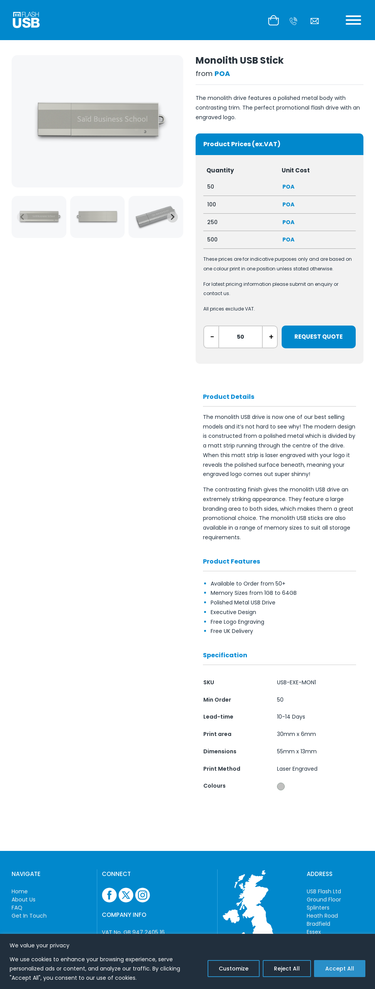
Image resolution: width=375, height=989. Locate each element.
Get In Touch (29, 916)
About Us (23, 899)
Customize (233, 968)
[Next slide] (172, 217)
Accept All (339, 968)
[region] (187, 961)
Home (20, 891)
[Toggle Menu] (353, 20)
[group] (39, 217)
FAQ (17, 907)
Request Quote (318, 336)
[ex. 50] (240, 337)
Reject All (287, 968)
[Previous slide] (22, 217)
